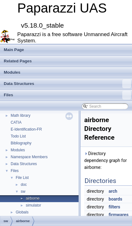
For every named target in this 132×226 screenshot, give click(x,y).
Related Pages (18, 61)
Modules (12, 72)
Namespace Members (29, 157)
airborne (33, 198)
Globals (22, 212)
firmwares (119, 214)
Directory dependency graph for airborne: (105, 160)
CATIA (16, 122)
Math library (20, 115)
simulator (33, 205)
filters (114, 206)
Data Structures (67, 83)
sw (23, 191)
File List (22, 177)
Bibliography (21, 143)
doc (24, 184)
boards (115, 199)
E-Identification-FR (26, 129)
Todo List (18, 136)
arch (113, 191)
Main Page (14, 49)
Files (67, 95)
